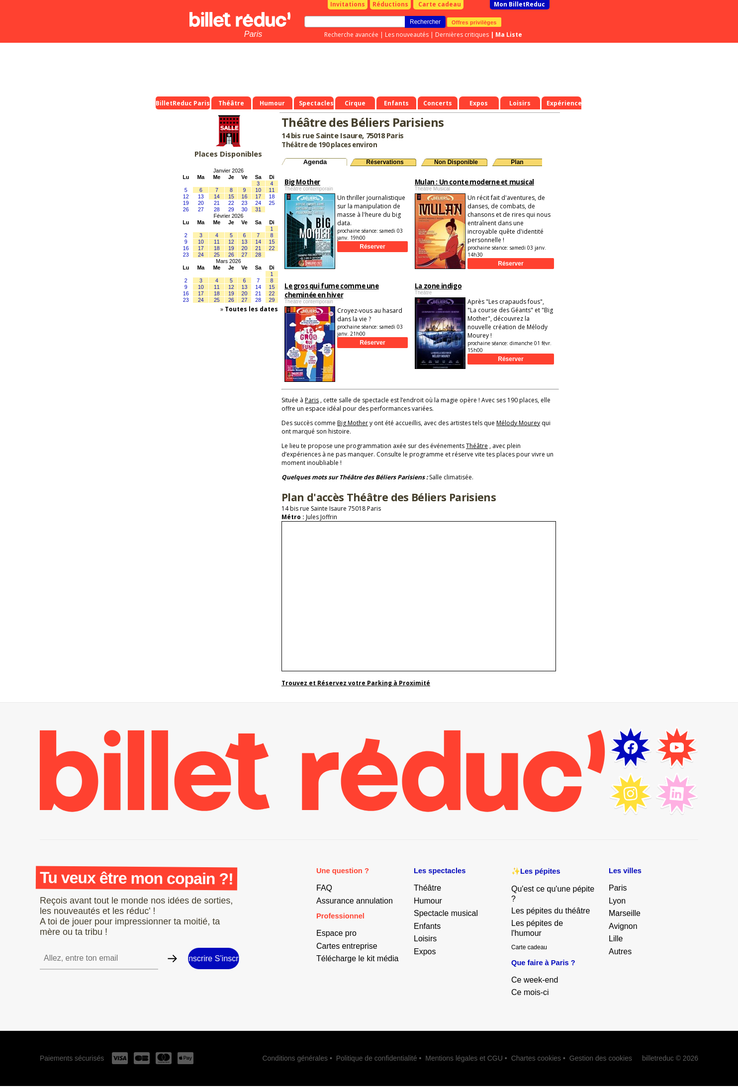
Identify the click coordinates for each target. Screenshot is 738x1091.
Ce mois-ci (530, 992)
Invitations (347, 4)
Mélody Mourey (518, 423)
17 (258, 196)
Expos (425, 951)
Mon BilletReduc (519, 4)
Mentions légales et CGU (464, 1058)
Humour (428, 901)
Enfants (427, 926)
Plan (517, 162)
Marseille (625, 913)
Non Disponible (456, 162)
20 (201, 203)
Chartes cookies (536, 1058)
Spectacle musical (446, 913)
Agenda (315, 162)
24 (258, 203)
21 (217, 203)
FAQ (324, 888)
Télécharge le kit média (357, 958)
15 (231, 196)
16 (245, 196)
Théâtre (477, 446)
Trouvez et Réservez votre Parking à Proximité (355, 683)
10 (258, 190)
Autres (620, 951)
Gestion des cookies (600, 1058)
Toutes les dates (251, 309)
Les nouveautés (407, 34)
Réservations (384, 162)
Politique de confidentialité (376, 1058)
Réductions (390, 4)
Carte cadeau (439, 4)
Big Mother (352, 423)
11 (272, 190)
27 (201, 209)
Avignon (623, 926)
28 (217, 209)
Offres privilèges (474, 22)
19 (186, 203)
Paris (253, 34)
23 (245, 203)
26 (186, 209)
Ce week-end (534, 980)
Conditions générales (295, 1058)
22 (231, 203)
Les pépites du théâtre (550, 911)
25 (272, 203)
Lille (616, 938)
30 (245, 209)
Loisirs (425, 938)
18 (272, 196)
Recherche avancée (351, 34)
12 (186, 196)
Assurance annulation (354, 901)
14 (217, 196)
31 (258, 209)
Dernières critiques (462, 34)
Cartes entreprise (346, 946)
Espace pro (336, 933)
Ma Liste (508, 34)
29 (231, 209)
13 (201, 196)
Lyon (617, 901)
